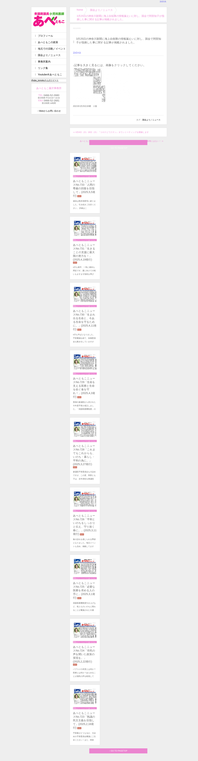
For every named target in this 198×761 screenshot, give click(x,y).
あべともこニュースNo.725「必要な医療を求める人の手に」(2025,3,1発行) (84, 590)
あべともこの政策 (48, 42)
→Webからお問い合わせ (49, 111)
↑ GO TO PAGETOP (118, 751)
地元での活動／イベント (52, 48)
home (80, 9)
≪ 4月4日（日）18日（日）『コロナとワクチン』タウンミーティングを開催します (111, 132)
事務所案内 (44, 61)
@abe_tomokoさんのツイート (45, 80)
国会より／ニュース (101, 10)
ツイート (163, 1)
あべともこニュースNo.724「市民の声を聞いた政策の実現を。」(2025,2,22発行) (84, 654)
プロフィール (45, 35)
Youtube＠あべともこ (50, 74)
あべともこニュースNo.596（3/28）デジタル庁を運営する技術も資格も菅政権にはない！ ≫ (122, 141)
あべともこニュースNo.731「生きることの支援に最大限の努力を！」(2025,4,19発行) (84, 252)
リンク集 (43, 68)
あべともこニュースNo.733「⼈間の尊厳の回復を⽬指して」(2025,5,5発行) (84, 188)
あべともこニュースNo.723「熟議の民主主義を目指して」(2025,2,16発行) (84, 720)
